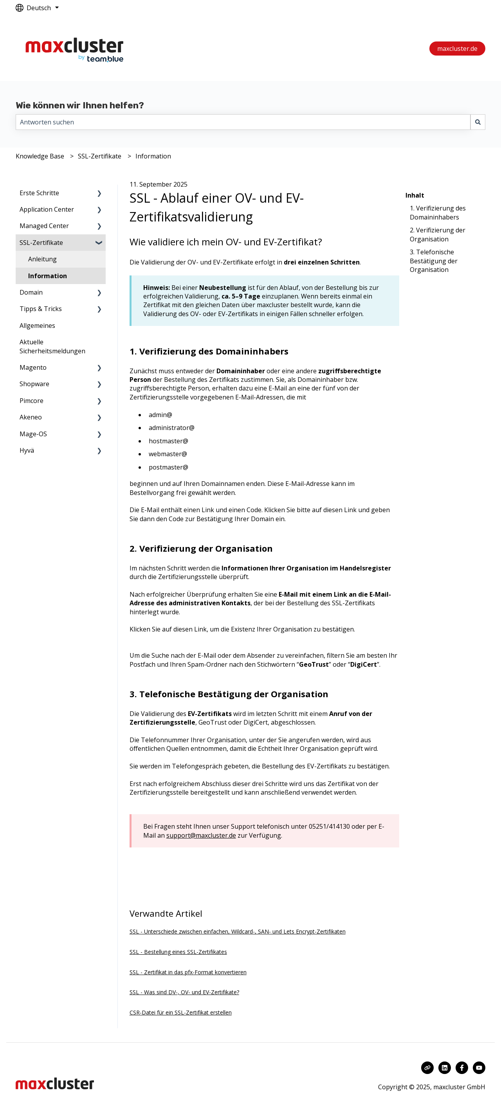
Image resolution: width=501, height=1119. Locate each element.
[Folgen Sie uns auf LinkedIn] (444, 1067)
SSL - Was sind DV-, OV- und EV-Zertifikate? (184, 992)
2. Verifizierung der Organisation (437, 234)
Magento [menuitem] (33, 367)
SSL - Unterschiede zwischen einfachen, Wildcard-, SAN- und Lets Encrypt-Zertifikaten (238, 931)
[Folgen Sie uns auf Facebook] (462, 1067)
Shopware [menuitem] (34, 384)
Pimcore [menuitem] (31, 400)
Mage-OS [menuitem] (33, 434)
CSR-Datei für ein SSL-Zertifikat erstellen (181, 1012)
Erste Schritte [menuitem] (39, 193)
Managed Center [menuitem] (44, 225)
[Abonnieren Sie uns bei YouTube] (479, 1067)
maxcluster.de (457, 48)
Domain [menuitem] (31, 292)
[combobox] (243, 122)
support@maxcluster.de (201, 835)
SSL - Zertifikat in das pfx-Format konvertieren (188, 972)
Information (153, 156)
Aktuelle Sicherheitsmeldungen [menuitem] (52, 346)
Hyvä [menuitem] (27, 450)
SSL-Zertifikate (99, 156)
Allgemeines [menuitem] (37, 325)
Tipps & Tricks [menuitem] (41, 308)
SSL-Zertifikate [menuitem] (41, 242)
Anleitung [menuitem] (42, 259)
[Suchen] (477, 122)
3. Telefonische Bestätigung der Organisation (434, 261)
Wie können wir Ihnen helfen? (80, 105)
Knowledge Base (40, 156)
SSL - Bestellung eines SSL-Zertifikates (178, 951)
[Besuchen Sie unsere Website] (427, 1067)
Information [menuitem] (47, 276)
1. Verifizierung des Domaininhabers (438, 212)
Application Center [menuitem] (47, 209)
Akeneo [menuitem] (31, 417)
